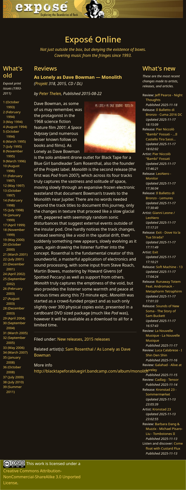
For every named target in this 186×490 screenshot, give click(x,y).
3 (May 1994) (12, 121)
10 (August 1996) (11, 168)
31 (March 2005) (15, 333)
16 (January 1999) (11, 217)
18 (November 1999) (14, 232)
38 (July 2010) (13, 382)
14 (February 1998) (12, 202)
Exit (155, 252)
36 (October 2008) (12, 369)
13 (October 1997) (12, 193)
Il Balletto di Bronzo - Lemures (160, 195)
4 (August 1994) (15, 126)
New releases (69, 339)
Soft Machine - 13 (169, 267)
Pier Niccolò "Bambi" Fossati (158, 156)
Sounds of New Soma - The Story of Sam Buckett (162, 311)
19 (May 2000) (13, 239)
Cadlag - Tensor (167, 379)
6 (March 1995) (14, 141)
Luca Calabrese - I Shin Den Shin (164, 352)
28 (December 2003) (13, 310)
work (39, 463)
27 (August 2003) (11, 301)
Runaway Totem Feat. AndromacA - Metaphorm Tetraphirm (164, 286)
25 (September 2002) (14, 281)
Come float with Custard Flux (164, 446)
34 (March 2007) (15, 352)
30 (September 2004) (14, 325)
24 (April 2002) (14, 274)
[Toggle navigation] (39, 25)
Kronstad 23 (161, 409)
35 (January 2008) (11, 360)
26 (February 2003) (12, 291)
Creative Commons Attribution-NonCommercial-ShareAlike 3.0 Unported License (41, 477)
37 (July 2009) (13, 377)
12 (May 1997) (13, 185)
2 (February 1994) (11, 114)
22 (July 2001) (13, 259)
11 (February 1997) (12, 178)
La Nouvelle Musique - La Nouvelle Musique (163, 335)
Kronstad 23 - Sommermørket (161, 392)
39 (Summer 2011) (12, 389)
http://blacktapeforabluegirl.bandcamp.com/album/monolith (91, 371)
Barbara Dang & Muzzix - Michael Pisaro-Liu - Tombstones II (164, 429)
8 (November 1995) (13, 153)
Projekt (41, 83)
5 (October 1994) (11, 134)
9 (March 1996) (14, 161)
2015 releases (97, 339)
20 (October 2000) (12, 247)
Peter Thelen (50, 93)
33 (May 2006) (13, 347)
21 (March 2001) (15, 254)
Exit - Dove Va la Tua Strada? (163, 235)
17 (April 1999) (14, 225)
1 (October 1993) (11, 104)
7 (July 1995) (12, 146)
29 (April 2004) (14, 318)
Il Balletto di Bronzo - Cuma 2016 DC (164, 112)
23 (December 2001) (13, 266)
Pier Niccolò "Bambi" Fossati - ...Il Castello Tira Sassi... (161, 134)
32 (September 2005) (14, 340)
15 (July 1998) (13, 210)
